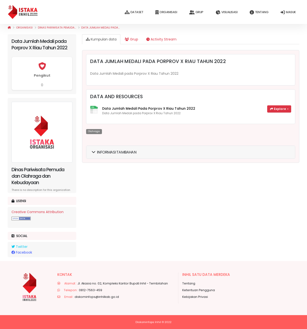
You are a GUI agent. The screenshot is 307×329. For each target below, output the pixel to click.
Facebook (22, 252)
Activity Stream (161, 39)
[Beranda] (9, 27)
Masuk (288, 12)
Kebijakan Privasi (195, 297)
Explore (278, 109)
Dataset (134, 12)
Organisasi (166, 12)
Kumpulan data (101, 39)
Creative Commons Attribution (38, 212)
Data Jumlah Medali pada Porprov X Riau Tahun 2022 (148, 108)
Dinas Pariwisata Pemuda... (57, 27)
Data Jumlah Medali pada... (100, 27)
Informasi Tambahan (114, 152)
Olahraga (94, 131)
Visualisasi (226, 12)
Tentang (259, 12)
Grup (196, 12)
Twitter (20, 246)
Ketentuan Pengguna (198, 290)
